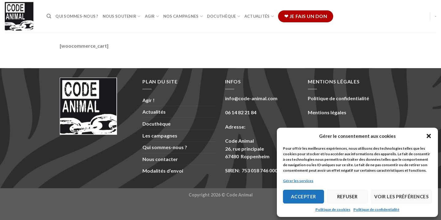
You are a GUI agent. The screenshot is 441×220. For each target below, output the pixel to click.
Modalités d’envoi (162, 171)
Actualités (259, 16)
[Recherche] (49, 16)
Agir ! (148, 100)
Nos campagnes (183, 16)
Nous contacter (160, 159)
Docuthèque (223, 16)
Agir (152, 16)
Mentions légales (327, 112)
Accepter (303, 196)
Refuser (347, 196)
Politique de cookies (332, 209)
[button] (429, 136)
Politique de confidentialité (376, 209)
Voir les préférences (401, 196)
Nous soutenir (122, 16)
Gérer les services (298, 180)
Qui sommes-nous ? (76, 16)
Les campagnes (159, 135)
